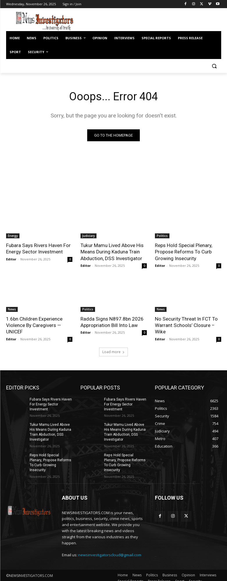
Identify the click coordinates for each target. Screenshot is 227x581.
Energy (13, 236)
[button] (214, 66)
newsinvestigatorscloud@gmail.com (109, 549)
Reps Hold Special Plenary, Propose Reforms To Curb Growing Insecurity (183, 251)
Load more (113, 351)
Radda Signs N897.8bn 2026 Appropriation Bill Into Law (112, 322)
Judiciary (88, 236)
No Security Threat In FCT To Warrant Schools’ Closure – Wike (186, 325)
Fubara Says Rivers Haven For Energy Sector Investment (38, 248)
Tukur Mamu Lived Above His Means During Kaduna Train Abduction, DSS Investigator (112, 251)
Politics (162, 236)
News (12, 309)
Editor (11, 259)
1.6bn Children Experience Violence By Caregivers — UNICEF (34, 325)
